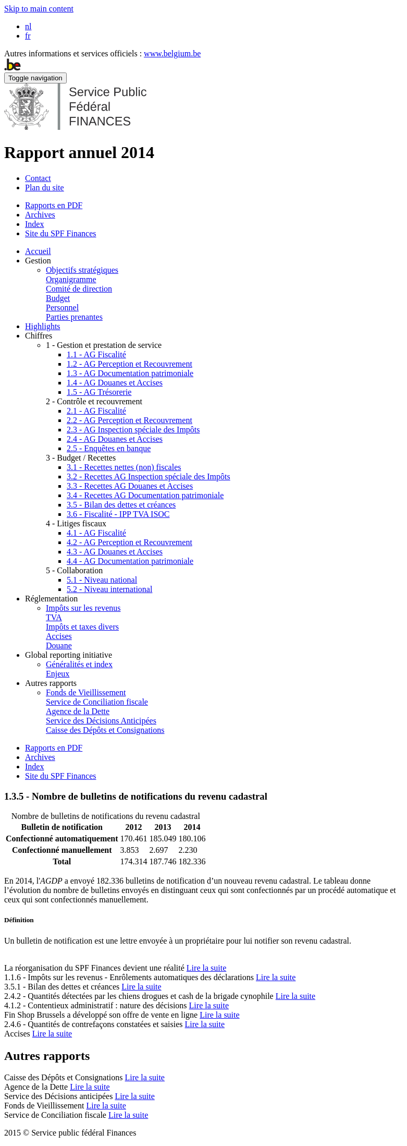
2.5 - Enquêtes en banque (109, 448)
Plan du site (44, 187)
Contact (38, 178)
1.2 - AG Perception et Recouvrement (129, 363)
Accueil (38, 251)
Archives (40, 214)
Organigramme (71, 279)
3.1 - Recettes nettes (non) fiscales (124, 467)
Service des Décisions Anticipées (101, 720)
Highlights (42, 326)
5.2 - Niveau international (109, 589)
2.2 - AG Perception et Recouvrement (129, 420)
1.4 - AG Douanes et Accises (115, 382)
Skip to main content (38, 8)
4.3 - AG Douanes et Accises (115, 551)
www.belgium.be (172, 53)
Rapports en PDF (53, 205)
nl (28, 26)
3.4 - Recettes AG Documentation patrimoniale (145, 495)
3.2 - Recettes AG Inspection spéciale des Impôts (148, 476)
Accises (59, 636)
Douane (59, 645)
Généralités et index (79, 664)
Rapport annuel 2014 (79, 152)
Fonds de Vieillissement (86, 692)
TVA (54, 617)
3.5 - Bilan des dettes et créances (121, 504)
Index (34, 224)
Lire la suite (206, 967)
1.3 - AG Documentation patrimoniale (130, 373)
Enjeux (57, 673)
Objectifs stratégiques (82, 270)
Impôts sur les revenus (83, 608)
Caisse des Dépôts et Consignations (105, 730)
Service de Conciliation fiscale (97, 701)
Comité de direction (79, 288)
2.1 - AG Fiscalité (96, 410)
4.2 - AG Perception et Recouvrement (129, 542)
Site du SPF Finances (60, 233)
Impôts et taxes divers (82, 626)
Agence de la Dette (77, 711)
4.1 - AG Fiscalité (96, 532)
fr (28, 35)
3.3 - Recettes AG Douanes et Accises (130, 485)
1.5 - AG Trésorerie (99, 392)
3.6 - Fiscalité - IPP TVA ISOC (118, 514)
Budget (58, 298)
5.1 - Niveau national (102, 579)
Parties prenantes (74, 316)
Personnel (62, 307)
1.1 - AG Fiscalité (96, 354)
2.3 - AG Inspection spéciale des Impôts (133, 429)
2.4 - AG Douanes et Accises (115, 439)
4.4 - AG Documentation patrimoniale (130, 561)
